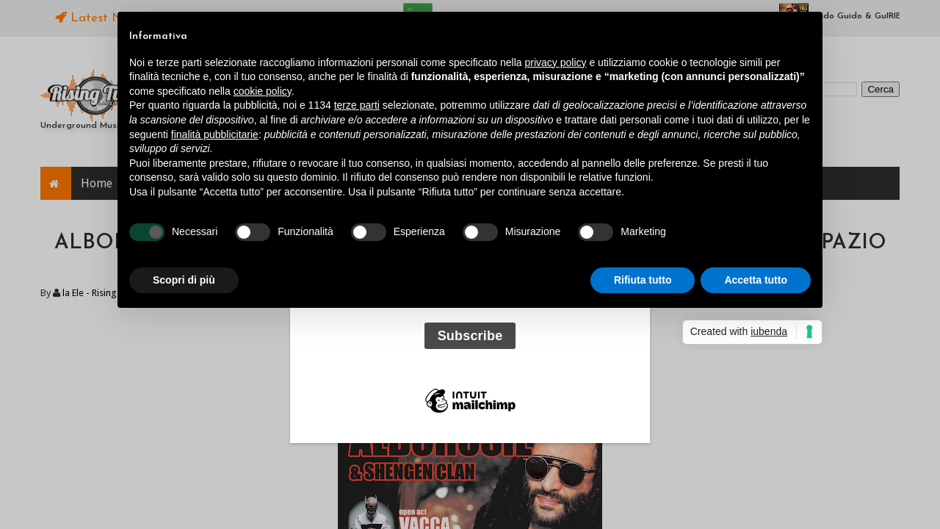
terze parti (357, 105)
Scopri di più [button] (184, 280)
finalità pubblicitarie (214, 134)
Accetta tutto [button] (755, 280)
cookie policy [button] (263, 91)
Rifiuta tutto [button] (643, 280)
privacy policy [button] (556, 62)
